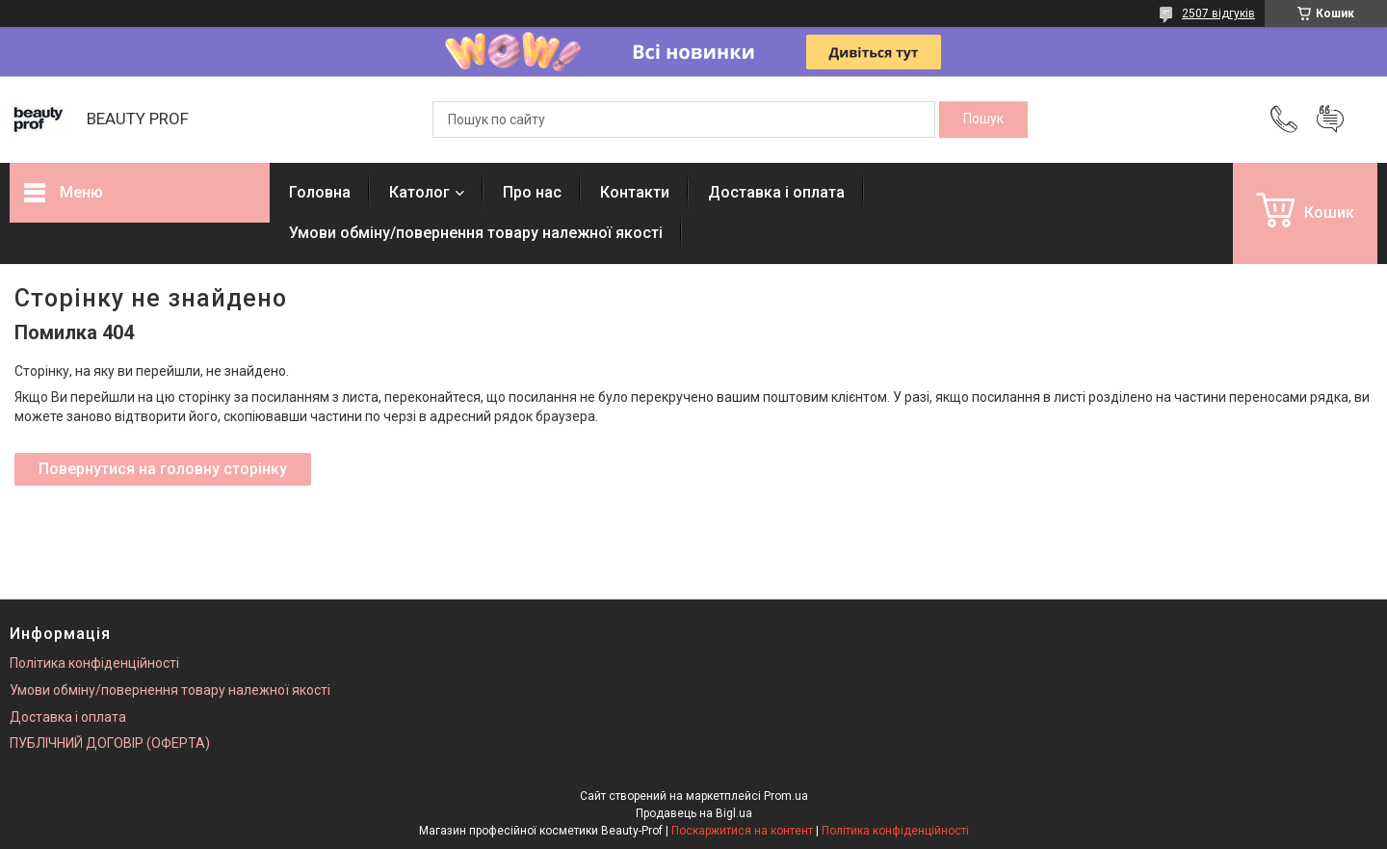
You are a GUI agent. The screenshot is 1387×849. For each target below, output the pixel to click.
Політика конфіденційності (94, 663)
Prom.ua (786, 796)
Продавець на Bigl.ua (694, 813)
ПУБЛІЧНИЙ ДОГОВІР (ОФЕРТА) (110, 743)
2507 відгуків (1218, 13)
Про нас (532, 192)
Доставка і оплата (776, 192)
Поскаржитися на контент (742, 830)
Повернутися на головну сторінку (163, 469)
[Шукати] (983, 119)
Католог (419, 192)
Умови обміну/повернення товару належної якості (476, 233)
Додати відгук (1330, 119)
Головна (320, 192)
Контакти (634, 192)
